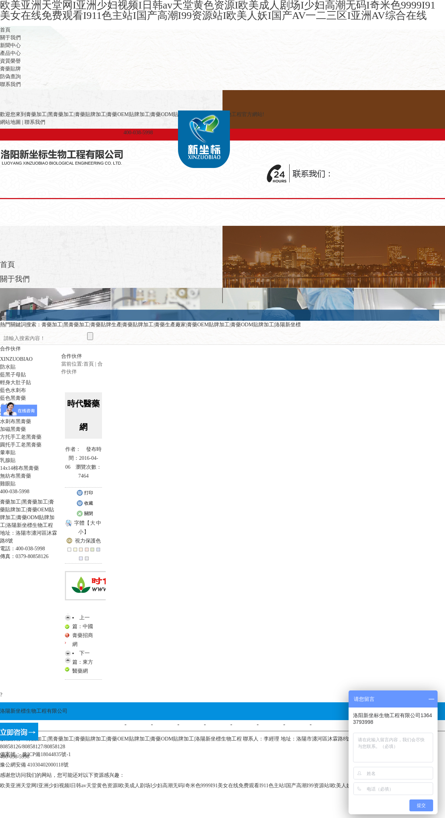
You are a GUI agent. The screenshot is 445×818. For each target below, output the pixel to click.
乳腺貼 (8, 460)
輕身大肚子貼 (15, 382)
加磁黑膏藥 (13, 429)
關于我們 (10, 37)
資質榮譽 (10, 61)
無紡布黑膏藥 (15, 476)
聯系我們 (10, 84)
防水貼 (8, 367)
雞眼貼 (8, 483)
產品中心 (10, 53)
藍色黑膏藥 (13, 398)
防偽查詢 (10, 76)
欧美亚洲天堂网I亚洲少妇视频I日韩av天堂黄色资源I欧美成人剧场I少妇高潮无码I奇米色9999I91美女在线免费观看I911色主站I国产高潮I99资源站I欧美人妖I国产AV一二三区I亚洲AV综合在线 (215, 785)
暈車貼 (8, 452)
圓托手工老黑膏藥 (21, 445)
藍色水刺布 (13, 390)
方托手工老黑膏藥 (21, 437)
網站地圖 (10, 122)
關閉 (84, 514)
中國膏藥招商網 (82, 635)
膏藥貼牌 (10, 69)
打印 (84, 493)
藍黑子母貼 (13, 374)
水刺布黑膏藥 (15, 421)
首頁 (5, 30)
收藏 (84, 503)
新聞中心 (10, 45)
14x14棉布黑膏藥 (19, 468)
